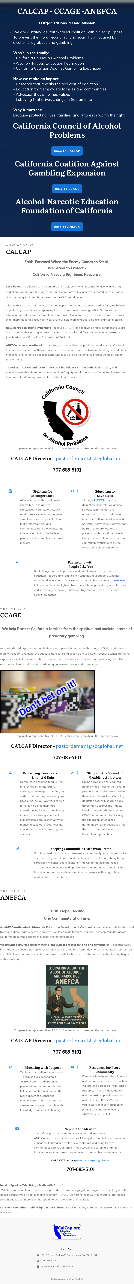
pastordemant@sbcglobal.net (89, 458)
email (77, 448)
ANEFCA (99, 500)
